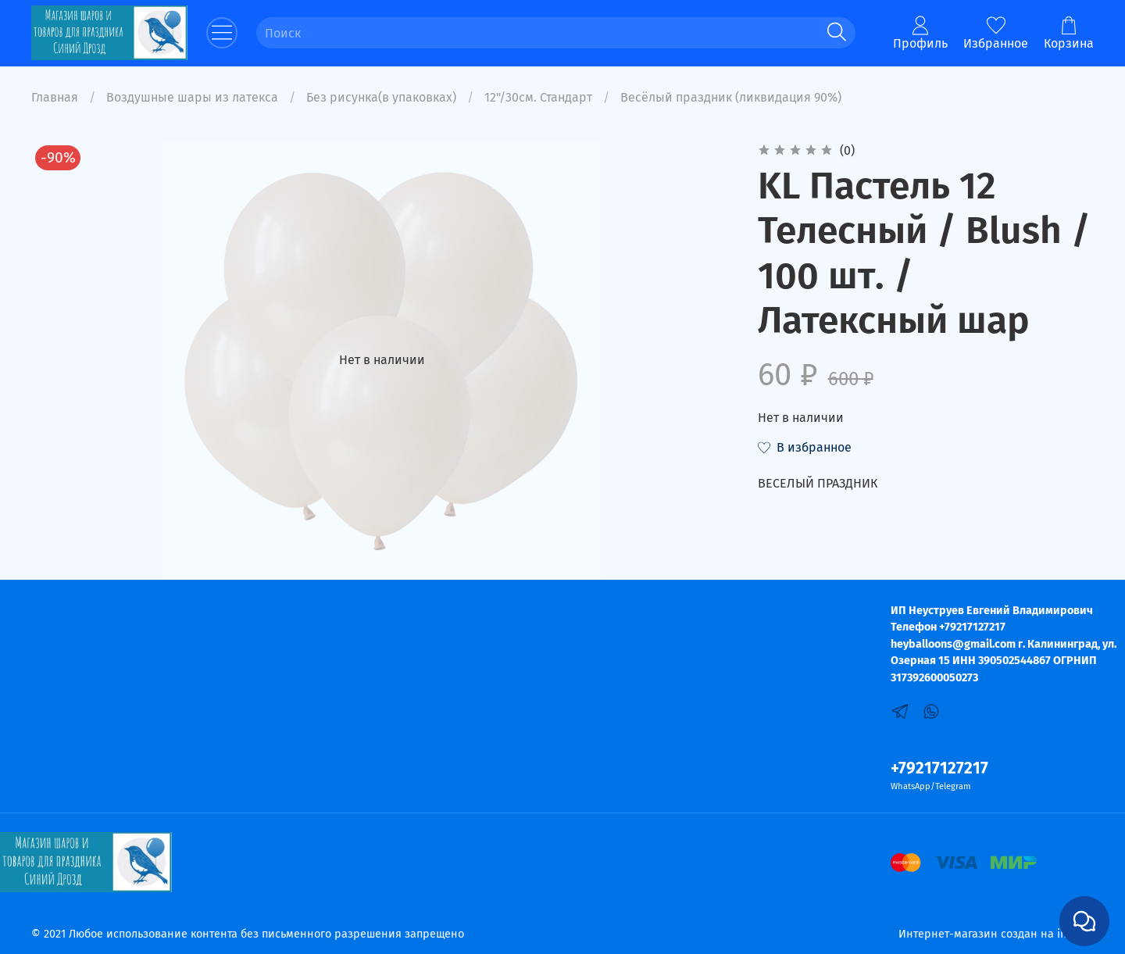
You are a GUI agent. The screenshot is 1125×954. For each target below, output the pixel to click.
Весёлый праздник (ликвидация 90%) (730, 97)
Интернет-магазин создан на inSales (996, 934)
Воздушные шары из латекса (192, 97)
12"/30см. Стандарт (538, 97)
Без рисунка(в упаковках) (381, 97)
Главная (54, 97)
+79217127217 (939, 768)
